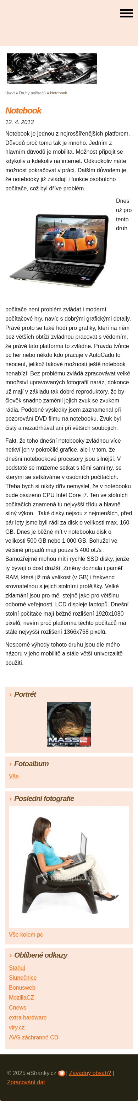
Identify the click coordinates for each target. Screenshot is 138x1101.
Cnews (17, 1008)
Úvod (10, 93)
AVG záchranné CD (33, 1037)
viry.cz (16, 1027)
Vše (14, 776)
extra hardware (28, 1018)
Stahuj (17, 968)
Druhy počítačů (32, 93)
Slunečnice (23, 978)
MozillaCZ (21, 998)
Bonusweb (22, 988)
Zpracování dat (26, 1082)
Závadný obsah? (90, 1073)
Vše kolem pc (26, 935)
